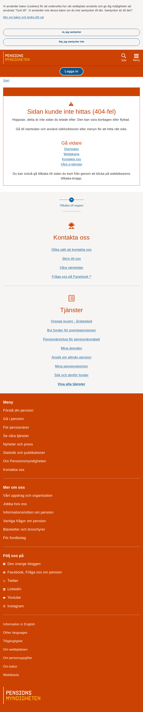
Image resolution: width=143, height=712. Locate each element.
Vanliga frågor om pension (24, 521)
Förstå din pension (18, 410)
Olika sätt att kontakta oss (71, 249)
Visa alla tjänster (71, 384)
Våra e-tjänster (71, 164)
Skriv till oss (71, 258)
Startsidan (71, 149)
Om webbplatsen (15, 649)
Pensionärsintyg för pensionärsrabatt (71, 339)
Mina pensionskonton (71, 366)
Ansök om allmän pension (72, 357)
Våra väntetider (71, 267)
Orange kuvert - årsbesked (71, 321)
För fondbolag (14, 538)
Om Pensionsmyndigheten (24, 461)
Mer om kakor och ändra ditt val (23, 17)
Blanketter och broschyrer (24, 529)
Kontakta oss (71, 159)
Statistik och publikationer (24, 453)
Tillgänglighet (13, 641)
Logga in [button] (71, 71)
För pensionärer (16, 427)
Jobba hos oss (15, 504)
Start (6, 80)
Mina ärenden (71, 348)
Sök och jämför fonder (71, 375)
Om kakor (10, 666)
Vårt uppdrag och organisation (27, 495)
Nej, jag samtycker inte (71, 41)
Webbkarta (71, 154)
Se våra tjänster (16, 436)
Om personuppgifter (17, 658)
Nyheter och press (18, 444)
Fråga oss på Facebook (78, 277)
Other (15, 632)
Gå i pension (13, 419)
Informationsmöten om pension (28, 512)
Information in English (19, 624)
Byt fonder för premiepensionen (71, 330)
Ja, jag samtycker (71, 32)
